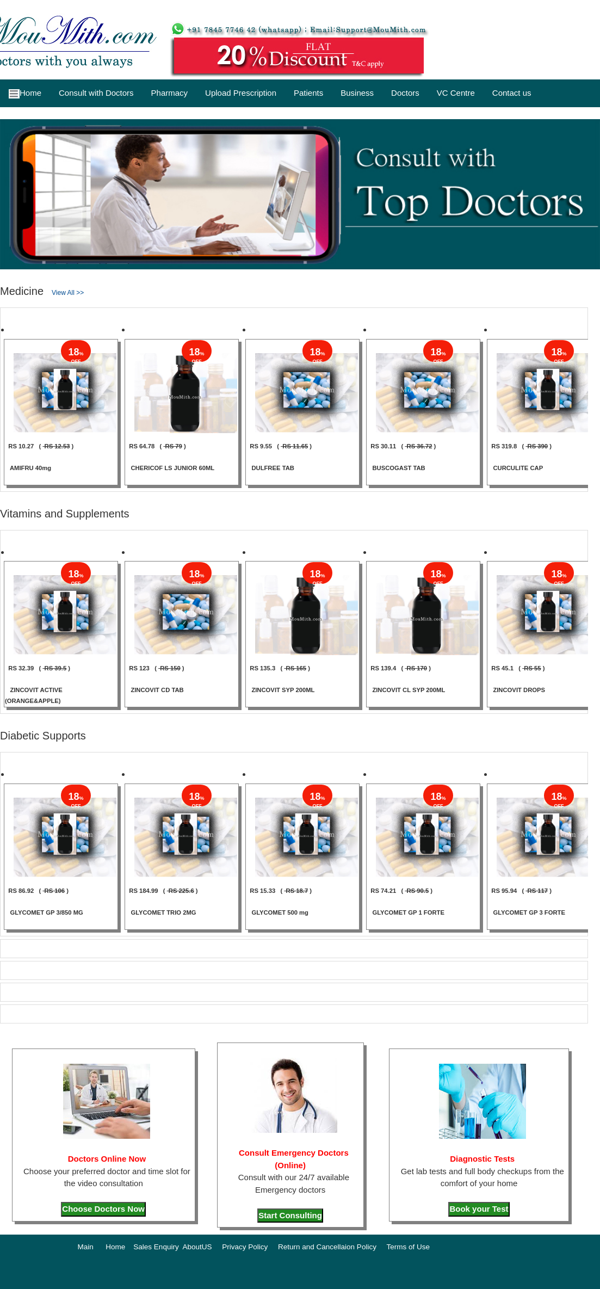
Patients (308, 92)
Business (357, 92)
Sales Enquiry (155, 1247)
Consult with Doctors (96, 92)
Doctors (405, 92)
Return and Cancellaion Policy (327, 1247)
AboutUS (197, 1247)
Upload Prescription (240, 92)
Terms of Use (408, 1247)
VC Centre (456, 92)
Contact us (511, 92)
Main (86, 1247)
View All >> (68, 293)
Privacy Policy (245, 1247)
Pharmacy (169, 92)
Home (25, 93)
